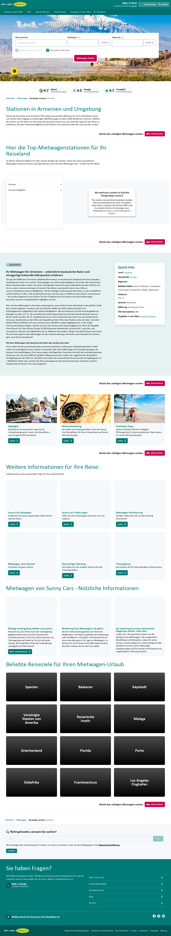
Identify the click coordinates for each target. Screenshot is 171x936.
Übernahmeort (21, 37)
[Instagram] (158, 916)
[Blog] (163, 916)
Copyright (154, 931)
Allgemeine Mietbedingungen (76, 931)
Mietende (118, 37)
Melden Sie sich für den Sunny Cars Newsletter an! (36, 917)
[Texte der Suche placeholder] (79, 839)
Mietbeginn (74, 37)
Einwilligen (12, 851)
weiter (14, 441)
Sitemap (163, 931)
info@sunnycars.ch (64, 879)
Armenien (128, 272)
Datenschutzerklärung (109, 845)
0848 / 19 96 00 (19, 884)
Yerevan (35, 184)
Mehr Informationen (20, 652)
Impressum (143, 931)
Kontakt (134, 6)
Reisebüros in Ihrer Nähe (80, 12)
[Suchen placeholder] (158, 839)
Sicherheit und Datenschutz (102, 931)
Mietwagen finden (85, 58)
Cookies (134, 931)
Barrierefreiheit (122, 931)
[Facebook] (154, 916)
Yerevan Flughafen (35, 190)
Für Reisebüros (100, 12)
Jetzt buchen (154, 133)
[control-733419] (82, 43)
